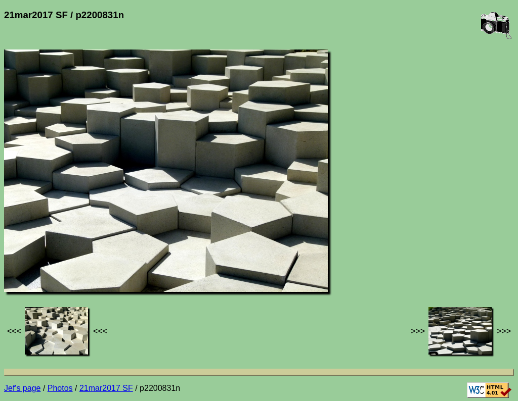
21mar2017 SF (106, 388)
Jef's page (22, 388)
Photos (60, 388)
